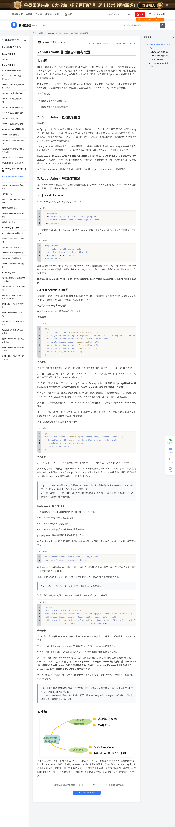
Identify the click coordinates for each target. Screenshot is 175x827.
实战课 (39, 14)
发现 (58, 14)
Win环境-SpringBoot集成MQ (12, 70)
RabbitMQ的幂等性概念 (10, 135)
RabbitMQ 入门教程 (55, 33)
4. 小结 (150, 67)
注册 (163, 14)
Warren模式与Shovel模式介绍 (13, 233)
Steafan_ (44, 42)
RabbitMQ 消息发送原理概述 (12, 107)
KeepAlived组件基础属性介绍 (12, 253)
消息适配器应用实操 (9, 208)
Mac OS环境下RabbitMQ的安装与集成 (12, 77)
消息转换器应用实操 (9, 222)
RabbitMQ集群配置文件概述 (12, 247)
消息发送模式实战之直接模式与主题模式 (13, 279)
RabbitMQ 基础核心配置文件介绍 (13, 100)
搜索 (139, 14)
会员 (70, 14)
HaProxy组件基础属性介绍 (11, 258)
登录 (156, 14)
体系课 (48, 14)
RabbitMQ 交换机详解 (10, 118)
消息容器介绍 (7, 194)
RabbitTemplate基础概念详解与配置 (13, 186)
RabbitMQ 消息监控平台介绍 (12, 124)
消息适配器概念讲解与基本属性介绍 (13, 201)
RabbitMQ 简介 (7, 59)
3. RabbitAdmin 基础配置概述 (158, 56)
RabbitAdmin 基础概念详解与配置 (158, 44)
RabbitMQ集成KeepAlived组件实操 (13, 323)
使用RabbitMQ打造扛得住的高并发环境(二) (13, 349)
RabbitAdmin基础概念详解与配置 (13, 178)
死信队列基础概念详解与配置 (12, 163)
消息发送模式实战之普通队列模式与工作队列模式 (13, 296)
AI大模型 (130, 14)
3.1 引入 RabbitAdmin (157, 59)
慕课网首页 (17, 14)
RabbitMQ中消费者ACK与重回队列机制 (13, 150)
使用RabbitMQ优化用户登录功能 (13, 305)
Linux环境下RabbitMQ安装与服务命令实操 (13, 86)
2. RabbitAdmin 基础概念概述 (158, 52)
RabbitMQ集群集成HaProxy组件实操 (13, 331)
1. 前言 (150, 48)
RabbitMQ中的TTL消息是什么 (12, 158)
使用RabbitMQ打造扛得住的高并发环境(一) (13, 340)
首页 (34, 33)
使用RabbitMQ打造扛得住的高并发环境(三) (13, 357)
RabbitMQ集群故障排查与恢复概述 (13, 265)
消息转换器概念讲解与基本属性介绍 (13, 215)
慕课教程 (42, 33)
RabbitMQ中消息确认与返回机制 (13, 141)
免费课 (29, 14)
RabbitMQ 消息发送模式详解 (12, 113)
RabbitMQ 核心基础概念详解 (12, 93)
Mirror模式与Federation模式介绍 (13, 240)
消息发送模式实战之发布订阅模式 (13, 288)
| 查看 (156, 19)
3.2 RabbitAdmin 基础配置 (158, 63)
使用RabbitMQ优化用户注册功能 (13, 314)
